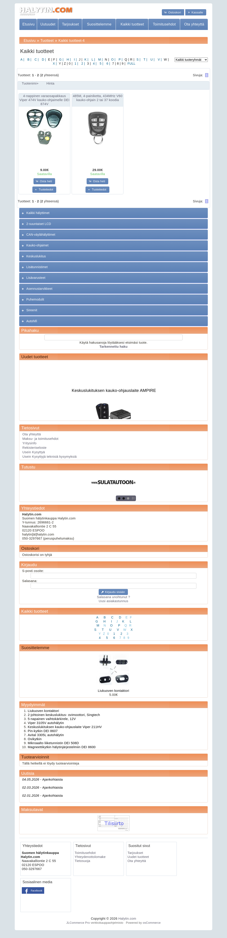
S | (137, 59)
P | (120, 59)
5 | (101, 63)
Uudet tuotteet (34, 356)
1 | (76, 63)
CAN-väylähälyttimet (40, 234)
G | (60, 59)
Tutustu (28, 467)
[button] (173, 12)
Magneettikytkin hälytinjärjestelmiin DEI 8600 (62, 747)
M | (100, 59)
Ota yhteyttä (194, 24)
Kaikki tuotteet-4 (71, 40)
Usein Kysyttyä (33, 452)
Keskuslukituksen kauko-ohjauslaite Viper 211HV (65, 727)
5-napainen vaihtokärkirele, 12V (52, 719)
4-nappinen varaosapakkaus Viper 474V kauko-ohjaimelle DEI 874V (44, 100)
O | (112, 59)
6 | (108, 63)
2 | (82, 63)
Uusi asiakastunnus (113, 601)
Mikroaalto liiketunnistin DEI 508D (53, 743)
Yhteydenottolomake (90, 857)
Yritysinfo (29, 443)
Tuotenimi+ (30, 83)
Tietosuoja (82, 861)
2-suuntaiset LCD (38, 224)
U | (152, 59)
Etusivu (28, 24)
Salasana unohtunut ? (113, 597)
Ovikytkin (35, 739)
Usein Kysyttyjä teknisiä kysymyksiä (49, 456)
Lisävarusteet (35, 277)
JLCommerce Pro (78, 922)
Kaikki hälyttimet (38, 213)
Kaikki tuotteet (132, 24)
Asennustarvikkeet (39, 288)
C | (36, 59)
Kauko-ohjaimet (37, 245)
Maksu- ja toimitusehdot (40, 438)
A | (22, 59)
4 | (94, 63)
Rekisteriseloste (34, 447)
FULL (131, 63)
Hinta (50, 83)
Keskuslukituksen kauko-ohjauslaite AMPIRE (114, 392)
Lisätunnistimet (37, 267)
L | (93, 59)
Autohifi (31, 321)
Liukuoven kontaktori (113, 690)
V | (159, 59)
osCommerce (152, 922)
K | (85, 59)
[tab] (113, 213)
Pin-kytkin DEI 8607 (43, 731)
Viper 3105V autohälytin (46, 723)
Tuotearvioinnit (35, 757)
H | (68, 59)
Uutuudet (47, 24)
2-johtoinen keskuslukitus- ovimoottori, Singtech (64, 715)
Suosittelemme (99, 24)
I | (75, 59)
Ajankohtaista (42, 779)
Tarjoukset (70, 24)
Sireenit (31, 310)
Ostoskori (30, 548)
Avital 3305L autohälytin (46, 735)
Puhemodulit (35, 299)
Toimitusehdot (164, 24)
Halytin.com (127, 918)
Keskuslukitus (36, 256)
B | (29, 59)
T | (145, 59)
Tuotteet (47, 40)
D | (43, 59)
